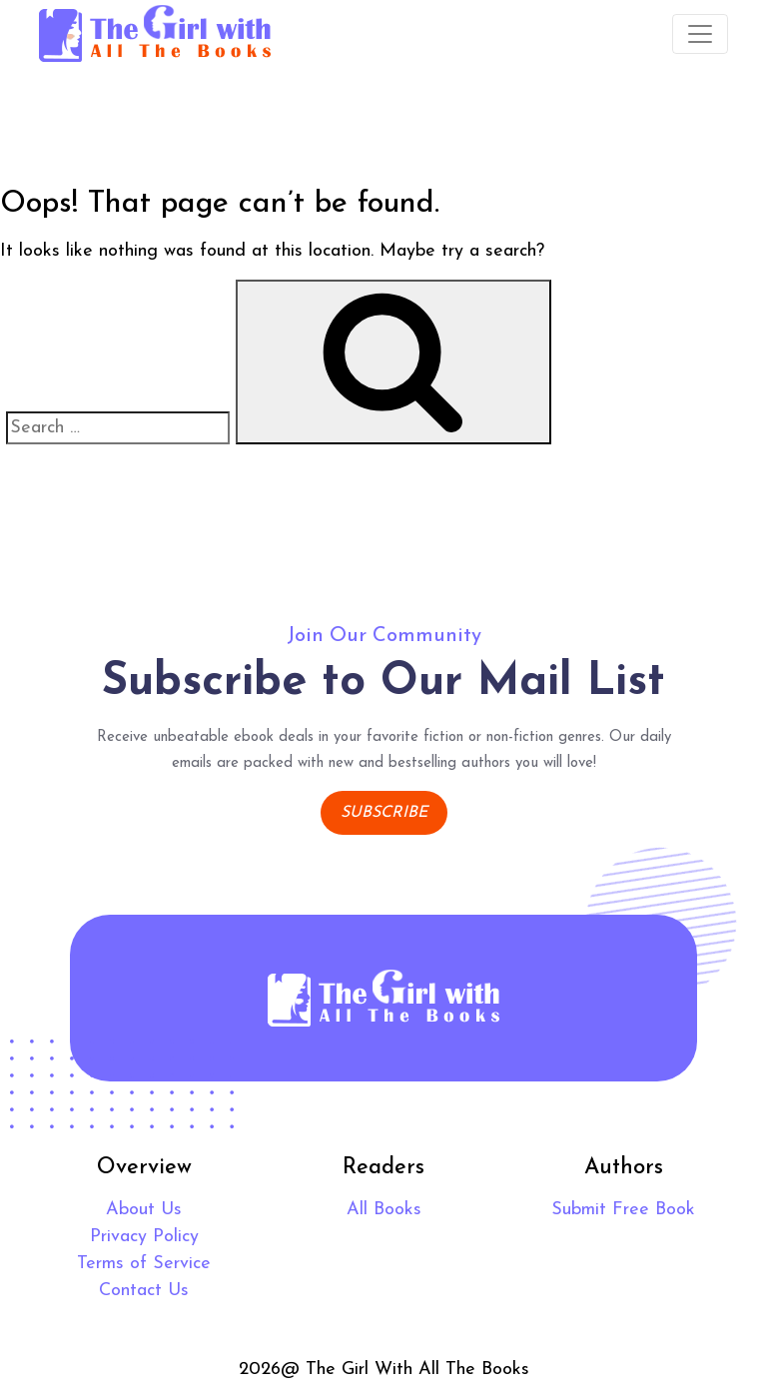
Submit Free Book (623, 1209)
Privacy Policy (144, 1236)
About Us (144, 1209)
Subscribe (384, 813)
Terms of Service (144, 1263)
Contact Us (144, 1290)
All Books (384, 1209)
